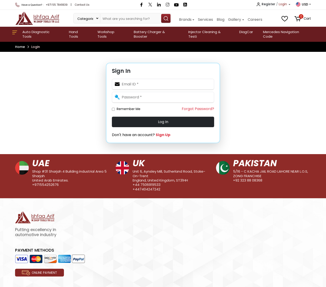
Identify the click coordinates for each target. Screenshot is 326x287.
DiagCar (246, 31)
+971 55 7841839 (57, 5)
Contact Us (82, 5)
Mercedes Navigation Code (281, 34)
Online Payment (39, 272)
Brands (185, 19)
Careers (255, 19)
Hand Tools (73, 34)
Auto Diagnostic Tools (36, 34)
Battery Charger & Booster (149, 34)
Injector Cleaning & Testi (204, 34)
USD (302, 4)
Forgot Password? (198, 108)
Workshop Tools (105, 34)
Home (20, 47)
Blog (220, 19)
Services (205, 19)
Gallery (234, 19)
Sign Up (163, 134)
